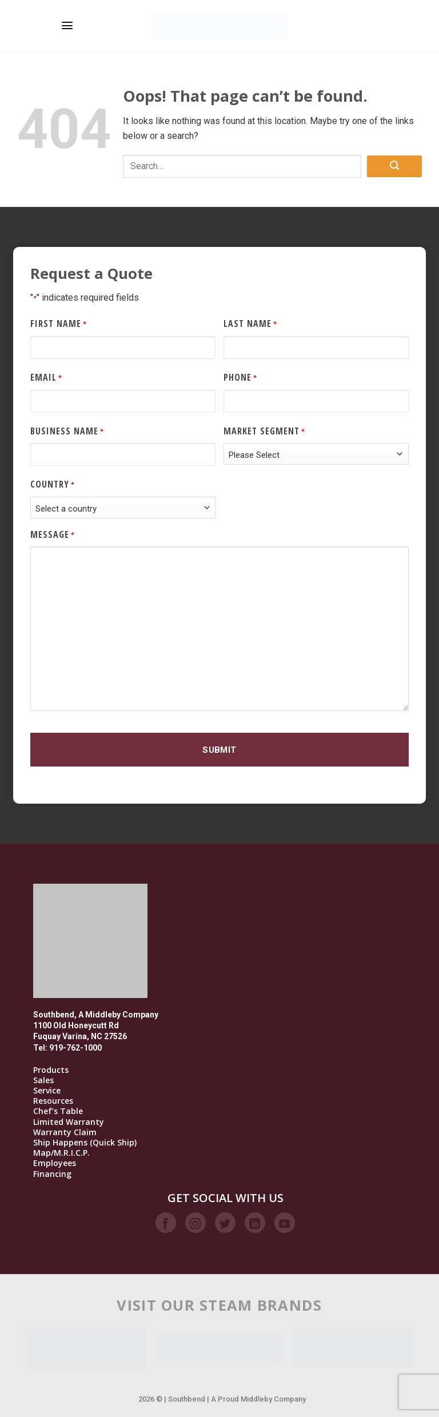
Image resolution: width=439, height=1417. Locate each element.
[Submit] (394, 166)
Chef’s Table (58, 1111)
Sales (43, 1080)
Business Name (67, 431)
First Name (58, 323)
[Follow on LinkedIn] (255, 1222)
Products (51, 1070)
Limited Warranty (68, 1122)
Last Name (250, 323)
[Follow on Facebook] (165, 1222)
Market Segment (264, 431)
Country (52, 484)
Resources (53, 1101)
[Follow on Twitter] (225, 1222)
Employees (54, 1163)
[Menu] (67, 25)
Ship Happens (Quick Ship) (85, 1142)
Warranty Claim (65, 1132)
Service (47, 1090)
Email (46, 377)
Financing (52, 1174)
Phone (240, 377)
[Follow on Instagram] (195, 1222)
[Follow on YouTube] (284, 1222)
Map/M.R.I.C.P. (61, 1153)
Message (52, 534)
